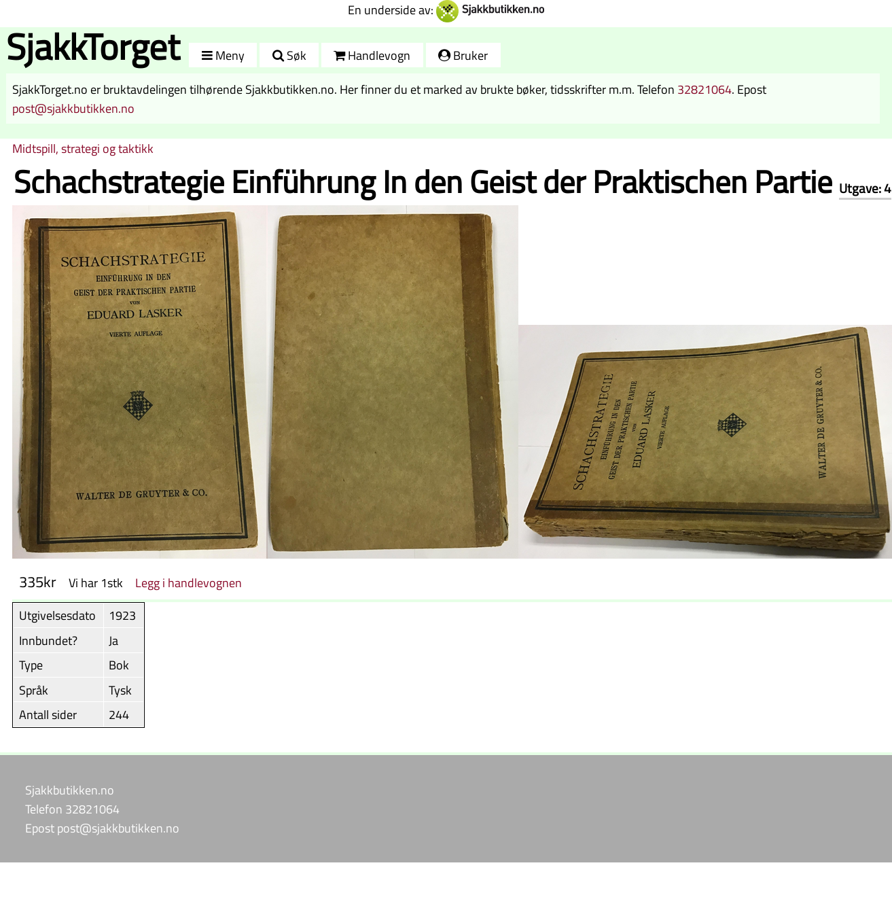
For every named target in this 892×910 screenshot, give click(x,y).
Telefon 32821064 (72, 808)
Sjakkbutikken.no (69, 789)
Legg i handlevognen (188, 582)
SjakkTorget (93, 46)
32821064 (704, 89)
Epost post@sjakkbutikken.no (102, 827)
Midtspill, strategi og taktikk (83, 148)
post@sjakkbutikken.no (73, 108)
